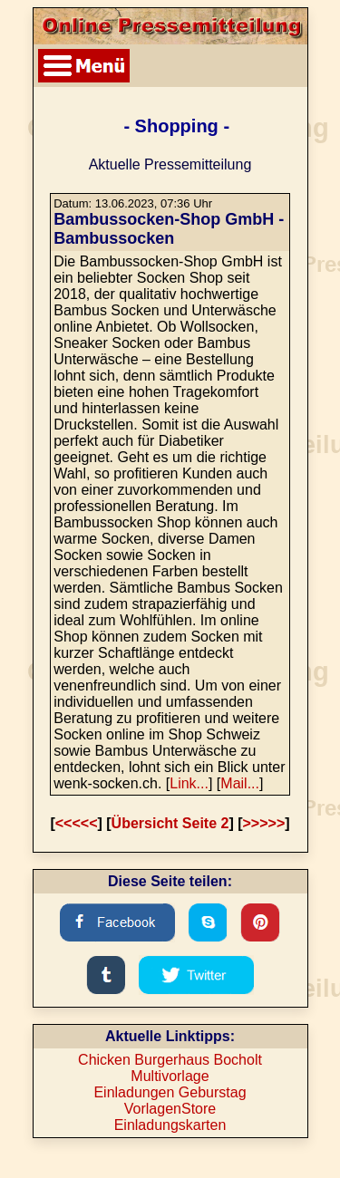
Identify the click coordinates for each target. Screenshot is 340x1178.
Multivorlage (170, 1076)
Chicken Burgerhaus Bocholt (170, 1059)
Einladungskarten (170, 1125)
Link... (189, 783)
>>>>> (264, 823)
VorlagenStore (170, 1108)
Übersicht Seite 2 (170, 823)
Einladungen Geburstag (169, 1092)
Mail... (239, 783)
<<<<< (76, 823)
